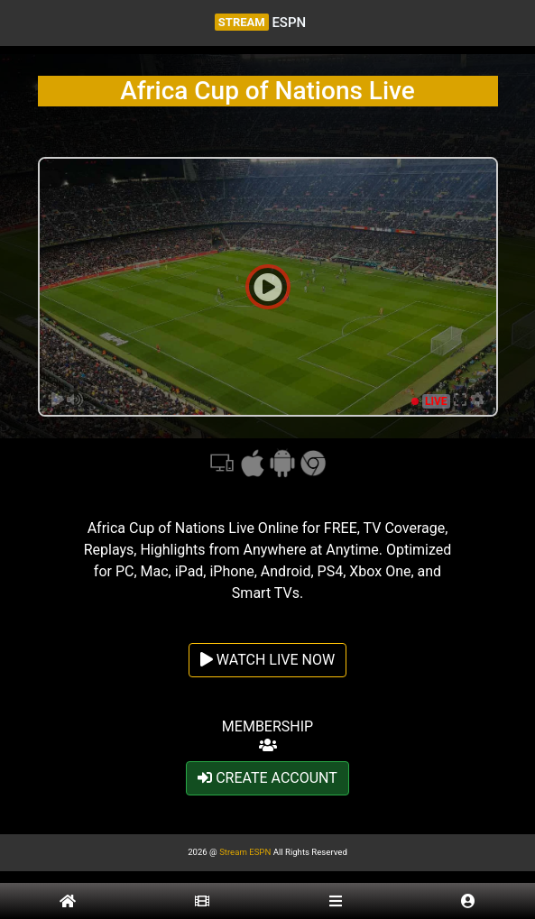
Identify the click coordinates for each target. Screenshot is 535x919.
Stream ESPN (245, 852)
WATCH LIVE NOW (267, 659)
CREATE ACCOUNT (267, 777)
